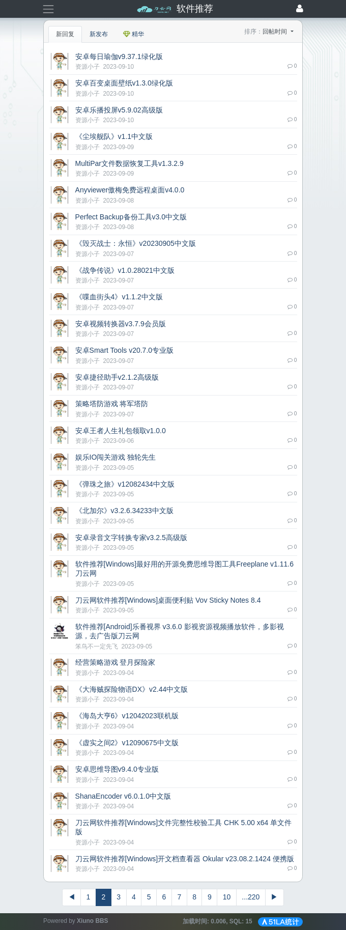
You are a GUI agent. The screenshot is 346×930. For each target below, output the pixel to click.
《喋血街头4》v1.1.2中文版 (119, 297)
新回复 (65, 34)
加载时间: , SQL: (218, 921)
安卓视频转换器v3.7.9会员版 (120, 324)
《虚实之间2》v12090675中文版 (127, 743)
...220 (251, 897)
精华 (133, 34)
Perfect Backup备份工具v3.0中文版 (131, 217)
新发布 (99, 34)
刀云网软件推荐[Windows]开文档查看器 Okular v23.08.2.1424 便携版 (184, 859)
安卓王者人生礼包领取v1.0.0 (120, 431)
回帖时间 (276, 31)
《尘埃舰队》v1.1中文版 (114, 136)
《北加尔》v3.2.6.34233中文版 (124, 510)
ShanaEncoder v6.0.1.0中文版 (123, 796)
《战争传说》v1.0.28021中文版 (125, 270)
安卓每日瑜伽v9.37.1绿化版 (119, 56)
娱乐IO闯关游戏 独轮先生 (115, 457)
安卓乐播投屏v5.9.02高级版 (119, 110)
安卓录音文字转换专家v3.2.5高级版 (131, 537)
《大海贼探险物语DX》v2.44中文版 (131, 689)
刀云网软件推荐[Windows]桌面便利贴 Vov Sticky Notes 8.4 (168, 600)
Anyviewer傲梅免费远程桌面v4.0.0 (130, 190)
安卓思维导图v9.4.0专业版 (117, 769)
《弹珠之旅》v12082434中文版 (125, 484)
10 (227, 897)
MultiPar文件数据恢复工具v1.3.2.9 (129, 163)
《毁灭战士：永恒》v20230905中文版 (135, 243)
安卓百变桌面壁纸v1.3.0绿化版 (124, 83)
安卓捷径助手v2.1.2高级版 (117, 377)
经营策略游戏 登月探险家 (115, 662)
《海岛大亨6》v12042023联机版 (127, 716)
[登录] (299, 9)
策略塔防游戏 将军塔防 (112, 404)
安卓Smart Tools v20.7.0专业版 (124, 350)
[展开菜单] (48, 9)
